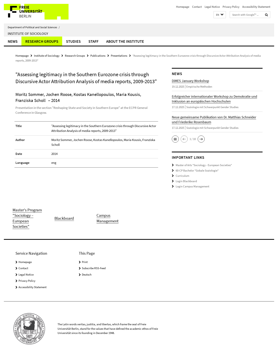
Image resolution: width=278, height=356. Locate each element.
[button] (220, 14)
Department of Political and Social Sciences (34, 27)
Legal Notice (212, 7)
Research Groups (41, 41)
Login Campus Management (192, 186)
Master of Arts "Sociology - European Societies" (204, 165)
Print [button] (85, 262)
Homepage (182, 7)
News (13, 41)
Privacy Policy (231, 7)
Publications (97, 55)
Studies (73, 41)
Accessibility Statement (256, 7)
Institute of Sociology (28, 33)
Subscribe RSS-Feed (94, 268)
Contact (197, 7)
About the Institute (125, 41)
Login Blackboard (186, 181)
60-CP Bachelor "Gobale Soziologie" (197, 170)
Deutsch (87, 274)
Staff (93, 41)
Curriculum (182, 176)
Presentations (119, 55)
